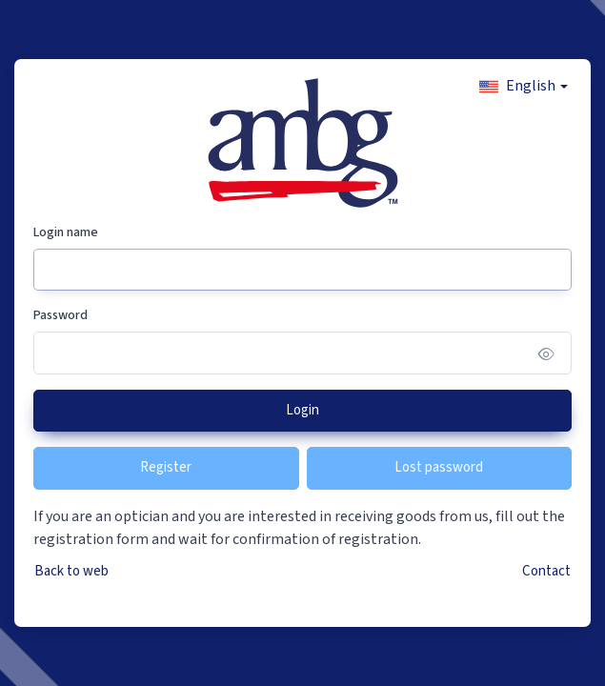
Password (60, 315)
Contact (546, 571)
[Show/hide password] (546, 353)
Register (166, 467)
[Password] (302, 353)
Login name (65, 232)
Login (302, 410)
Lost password (438, 467)
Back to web (71, 571)
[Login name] (302, 270)
